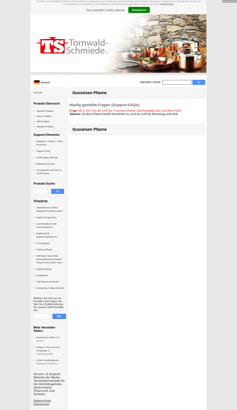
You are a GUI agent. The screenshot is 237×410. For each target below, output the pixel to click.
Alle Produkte (42, 121)
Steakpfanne (42, 275)
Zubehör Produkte (45, 126)
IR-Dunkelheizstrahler (48, 350)
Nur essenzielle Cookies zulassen (105, 9)
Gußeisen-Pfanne (44, 249)
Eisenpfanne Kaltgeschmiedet (50, 288)
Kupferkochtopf (44, 269)
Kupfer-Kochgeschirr (46, 217)
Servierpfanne (43, 243)
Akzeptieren (139, 9)
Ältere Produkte (44, 116)
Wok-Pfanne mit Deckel (47, 281)
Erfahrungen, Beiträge (47, 157)
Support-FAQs (43, 151)
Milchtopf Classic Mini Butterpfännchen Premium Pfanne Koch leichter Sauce (49, 259)
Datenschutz (167, 4)
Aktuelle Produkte (45, 111)
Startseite (145, 82)
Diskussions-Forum (45, 163)
